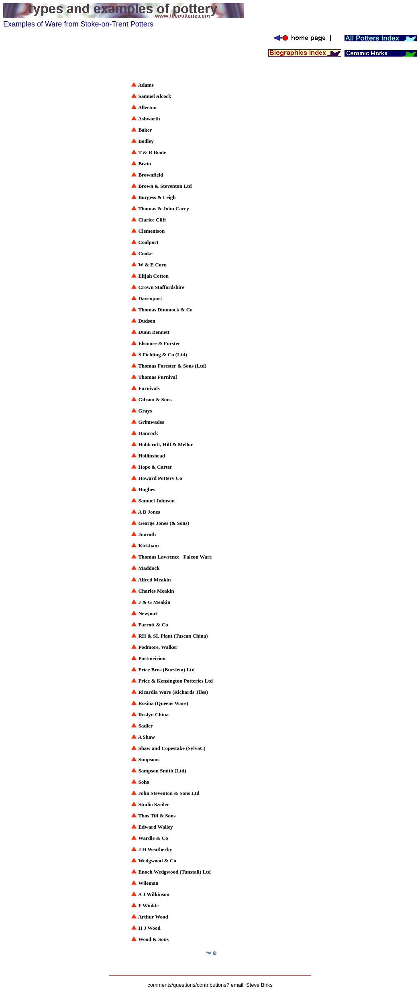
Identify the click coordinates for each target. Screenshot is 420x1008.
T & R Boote (152, 152)
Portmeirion (151, 658)
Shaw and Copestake (161, 748)
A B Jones (149, 512)
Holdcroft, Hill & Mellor (165, 444)
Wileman (148, 883)
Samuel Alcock (154, 96)
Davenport (150, 298)
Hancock (148, 433)
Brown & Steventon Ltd (165, 186)
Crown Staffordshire (161, 287)
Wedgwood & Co (157, 861)
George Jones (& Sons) (164, 523)
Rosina (145, 703)
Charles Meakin (156, 591)
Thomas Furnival (157, 377)
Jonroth (147, 534)
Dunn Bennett (153, 332)
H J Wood (149, 928)
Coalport (148, 242)
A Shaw (146, 737)
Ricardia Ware (154, 692)
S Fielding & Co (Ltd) (162, 355)
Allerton (147, 107)
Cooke (145, 253)
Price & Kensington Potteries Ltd (175, 681)
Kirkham (148, 546)
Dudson (146, 321)
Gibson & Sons (154, 399)
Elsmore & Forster (159, 343)
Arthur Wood (153, 917)
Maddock (148, 568)
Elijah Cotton (153, 276)
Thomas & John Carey (163, 208)
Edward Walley (155, 827)
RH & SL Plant (155, 636)
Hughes (146, 489)
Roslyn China (153, 714)
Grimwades (151, 422)
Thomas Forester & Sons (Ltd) (173, 366)
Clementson (151, 231)
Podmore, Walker (157, 647)
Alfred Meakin (155, 580)
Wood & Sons (153, 939)
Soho (143, 782)
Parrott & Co (153, 625)
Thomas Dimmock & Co (165, 310)
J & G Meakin (154, 602)
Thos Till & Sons (156, 816)
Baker (145, 130)
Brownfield (150, 175)
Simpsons (148, 759)
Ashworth (149, 119)
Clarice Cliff (152, 220)
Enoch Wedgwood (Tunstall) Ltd (174, 872)
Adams (146, 85)
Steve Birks (259, 985)
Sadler (145, 726)
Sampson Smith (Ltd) (162, 771)
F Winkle (148, 905)
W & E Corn (152, 265)
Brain (144, 164)
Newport (147, 613)
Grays (145, 411)
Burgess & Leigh (156, 197)
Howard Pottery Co (160, 478)
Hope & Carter (155, 467)
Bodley (145, 141)
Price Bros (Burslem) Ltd (166, 670)
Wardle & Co (153, 838)
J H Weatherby (155, 849)
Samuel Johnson (156, 501)
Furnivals (148, 388)
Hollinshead (151, 456)
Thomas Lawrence (158, 557)
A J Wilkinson (153, 894)
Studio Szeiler (153, 804)
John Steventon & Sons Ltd (168, 793)
